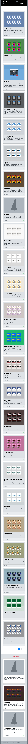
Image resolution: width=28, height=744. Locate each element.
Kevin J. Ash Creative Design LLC (12, 585)
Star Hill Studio (7, 400)
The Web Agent (7, 267)
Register (21, 3)
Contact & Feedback (17, 742)
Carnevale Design (8, 533)
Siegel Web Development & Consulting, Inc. (13, 480)
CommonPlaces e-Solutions (10, 109)
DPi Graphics (7, 162)
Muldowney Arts (8, 373)
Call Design (6, 214)
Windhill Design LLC (9, 81)
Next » (23, 649)
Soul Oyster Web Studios (10, 319)
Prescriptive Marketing (9, 728)
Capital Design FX (8, 240)
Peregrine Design (8, 293)
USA (4, 2)
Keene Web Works (8, 559)
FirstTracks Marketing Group (11, 28)
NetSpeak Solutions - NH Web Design (13, 346)
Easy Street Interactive (9, 612)
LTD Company (7, 188)
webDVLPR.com (8, 676)
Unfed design (7, 702)
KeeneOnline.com (8, 426)
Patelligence (7, 506)
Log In (21, 2)
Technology (11, 742)
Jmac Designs (7, 638)
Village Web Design (8, 452)
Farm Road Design (8, 136)
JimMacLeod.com (8, 55)
